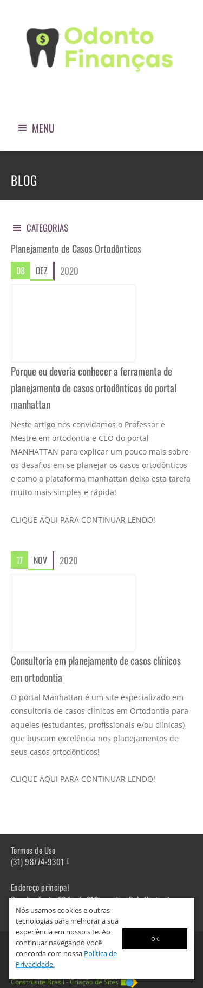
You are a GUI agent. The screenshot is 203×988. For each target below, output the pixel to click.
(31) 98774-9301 (37, 861)
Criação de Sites (94, 981)
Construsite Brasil (37, 981)
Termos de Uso (33, 850)
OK (155, 939)
